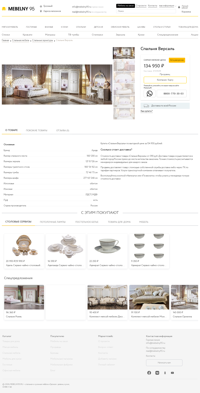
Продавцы (55, 347)
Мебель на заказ (125, 5)
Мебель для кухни (11, 359)
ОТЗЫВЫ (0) (62, 130)
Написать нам (164, 362)
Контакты (152, 5)
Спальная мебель (11, 353)
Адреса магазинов (52, 11)
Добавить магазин (107, 359)
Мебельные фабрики (61, 364)
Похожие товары (36, 130)
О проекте (141, 5)
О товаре (11, 130)
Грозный (47, 6)
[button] (109, 84)
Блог (52, 370)
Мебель (143, 222)
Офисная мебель (11, 370)
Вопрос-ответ (105, 347)
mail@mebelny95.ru (81, 12)
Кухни (141, 34)
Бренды (54, 353)
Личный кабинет (106, 364)
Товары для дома (119, 222)
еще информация (166, 5)
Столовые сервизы (18, 222)
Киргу (170, 80)
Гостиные (7, 364)
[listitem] (24, 302)
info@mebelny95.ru (81, 6)
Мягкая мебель (10, 347)
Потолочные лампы (52, 222)
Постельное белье (86, 222)
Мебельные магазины (61, 359)
